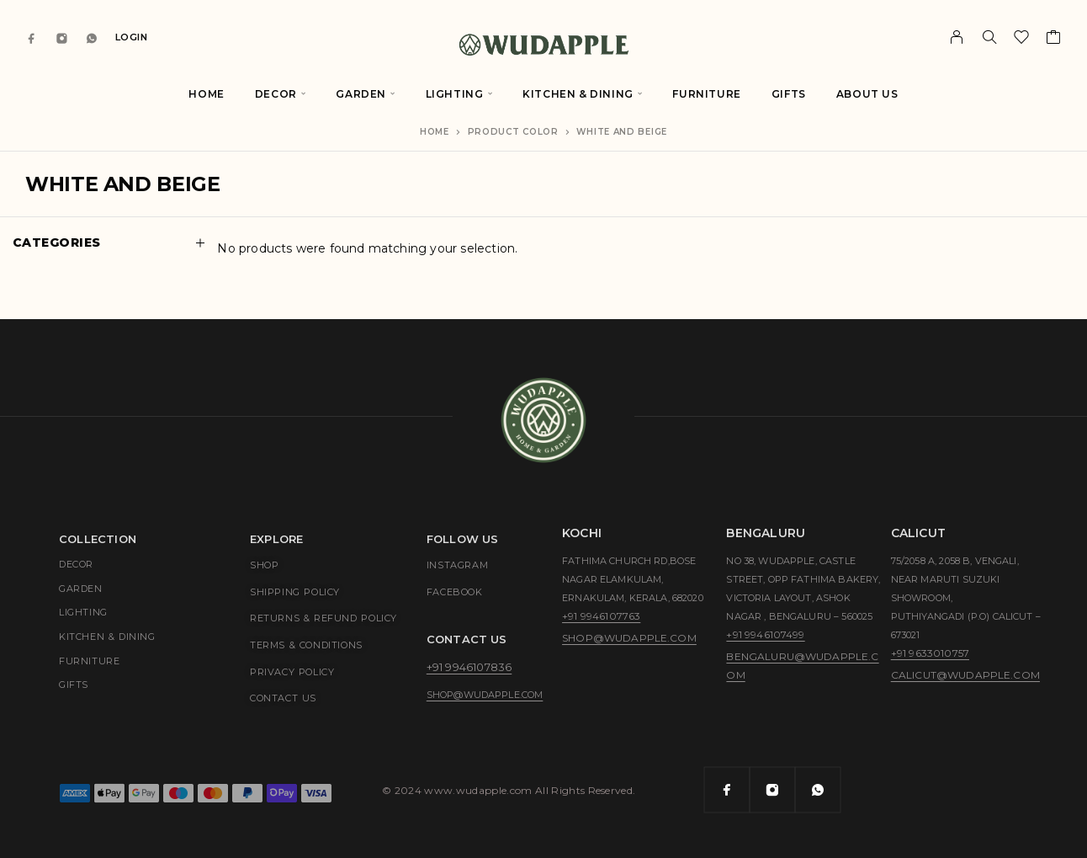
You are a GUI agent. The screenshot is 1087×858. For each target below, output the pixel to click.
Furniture (706, 94)
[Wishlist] (1022, 39)
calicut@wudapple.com (965, 675)
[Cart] (1054, 39)
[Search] (989, 37)
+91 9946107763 (601, 616)
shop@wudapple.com (485, 695)
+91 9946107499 (765, 634)
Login (131, 37)
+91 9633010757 (930, 653)
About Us (867, 94)
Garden (361, 94)
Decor (276, 94)
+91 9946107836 (469, 667)
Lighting (455, 94)
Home (206, 94)
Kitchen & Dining (578, 94)
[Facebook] (32, 37)
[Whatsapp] (91, 37)
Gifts (789, 94)
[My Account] (957, 37)
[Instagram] (62, 37)
